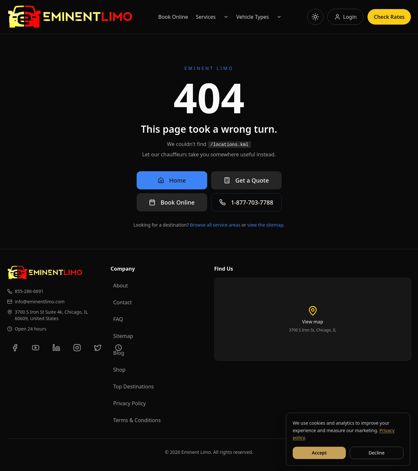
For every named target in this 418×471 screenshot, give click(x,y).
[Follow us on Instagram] (77, 347)
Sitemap (123, 336)
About (120, 285)
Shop (119, 369)
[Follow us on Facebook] (15, 347)
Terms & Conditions (137, 420)
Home (172, 180)
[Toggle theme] (315, 17)
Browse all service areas (215, 225)
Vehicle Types (252, 16)
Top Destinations (133, 386)
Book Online (173, 16)
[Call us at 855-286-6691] (53, 291)
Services (206, 16)
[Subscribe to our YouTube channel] (35, 347)
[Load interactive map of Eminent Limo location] (313, 319)
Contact (122, 302)
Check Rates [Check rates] (389, 16)
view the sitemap (265, 225)
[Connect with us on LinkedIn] (56, 347)
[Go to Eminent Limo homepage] (70, 17)
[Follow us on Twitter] (98, 347)
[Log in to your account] (345, 17)
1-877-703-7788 (246, 202)
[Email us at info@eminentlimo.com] (53, 301)
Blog (118, 352)
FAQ (118, 319)
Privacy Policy (129, 403)
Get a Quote (246, 180)
